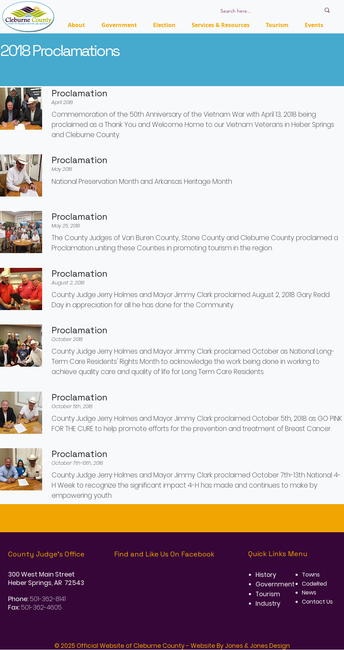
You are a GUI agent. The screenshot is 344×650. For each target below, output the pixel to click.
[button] (164, 25)
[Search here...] (265, 11)
